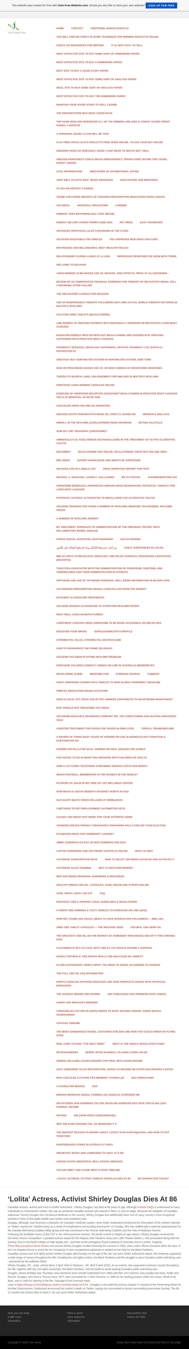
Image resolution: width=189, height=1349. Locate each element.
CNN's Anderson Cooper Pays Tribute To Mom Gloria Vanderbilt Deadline (108, 682)
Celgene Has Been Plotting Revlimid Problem (88, 657)
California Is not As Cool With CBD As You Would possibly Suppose (104, 948)
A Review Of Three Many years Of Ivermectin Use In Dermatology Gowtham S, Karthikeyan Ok (111, 739)
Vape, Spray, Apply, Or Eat (74, 893)
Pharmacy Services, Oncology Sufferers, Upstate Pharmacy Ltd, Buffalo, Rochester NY (109, 349)
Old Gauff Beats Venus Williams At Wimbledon (89, 800)
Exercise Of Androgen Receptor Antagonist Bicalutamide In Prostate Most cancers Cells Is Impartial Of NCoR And (116, 395)
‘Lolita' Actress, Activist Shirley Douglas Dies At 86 (93, 1178)
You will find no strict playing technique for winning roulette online (107, 36)
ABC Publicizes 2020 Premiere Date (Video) (136, 994)
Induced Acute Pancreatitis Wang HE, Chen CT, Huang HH (96, 414)
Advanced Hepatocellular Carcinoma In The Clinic (92, 230)
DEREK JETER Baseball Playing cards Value (116, 1052)
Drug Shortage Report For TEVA (126, 468)
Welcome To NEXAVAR (71, 264)
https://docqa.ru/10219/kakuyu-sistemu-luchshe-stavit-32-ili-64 (52, 1284)
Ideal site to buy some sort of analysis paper (89, 87)
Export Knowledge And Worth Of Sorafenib (108, 460)
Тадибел (153, 673)
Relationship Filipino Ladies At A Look (83, 256)
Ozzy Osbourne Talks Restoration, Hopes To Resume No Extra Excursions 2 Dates (114, 1069)
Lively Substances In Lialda (143, 547)
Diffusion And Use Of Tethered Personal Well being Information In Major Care (113, 580)
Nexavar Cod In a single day (76, 468)
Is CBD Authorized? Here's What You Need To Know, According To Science (108, 965)
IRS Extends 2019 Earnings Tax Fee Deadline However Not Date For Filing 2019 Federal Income (111, 1105)
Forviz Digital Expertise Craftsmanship (84, 539)
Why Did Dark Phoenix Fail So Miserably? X (86, 1124)
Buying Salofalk (150, 422)
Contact (77, 28)
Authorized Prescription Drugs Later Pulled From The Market (101, 589)
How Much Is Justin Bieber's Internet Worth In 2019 (92, 791)
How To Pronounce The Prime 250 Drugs (84, 648)
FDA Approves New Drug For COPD (134, 239)
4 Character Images (70, 1086)
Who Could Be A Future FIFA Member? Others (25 (90, 1077)
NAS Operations (143, 1077)
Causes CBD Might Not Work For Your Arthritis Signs (94, 817)
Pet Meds (126, 222)
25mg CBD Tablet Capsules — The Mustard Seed (89, 927)
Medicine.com (99, 673)
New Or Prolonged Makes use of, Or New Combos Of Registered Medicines (109, 368)
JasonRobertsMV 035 (162, 477)
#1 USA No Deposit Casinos (74, 188)
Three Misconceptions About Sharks (28, 1245)
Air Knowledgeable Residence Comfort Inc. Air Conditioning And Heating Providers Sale (116, 718)
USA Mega (63, 205)
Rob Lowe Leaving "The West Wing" (80, 1043)
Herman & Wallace (156, 414)
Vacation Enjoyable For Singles (79, 239)
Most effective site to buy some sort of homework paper (97, 53)
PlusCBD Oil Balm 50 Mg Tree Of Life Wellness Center (94, 783)
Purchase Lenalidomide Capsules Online (85, 385)
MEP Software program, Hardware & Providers (90, 876)
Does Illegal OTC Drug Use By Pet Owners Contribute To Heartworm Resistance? (114, 699)
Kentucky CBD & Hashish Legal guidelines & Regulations (96, 901)
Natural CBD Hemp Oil (146, 927)
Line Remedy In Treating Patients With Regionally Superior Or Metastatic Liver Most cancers (116, 325)
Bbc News (63, 460)
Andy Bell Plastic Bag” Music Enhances (84, 180)
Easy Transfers (151, 222)
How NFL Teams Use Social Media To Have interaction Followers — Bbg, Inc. (110, 918)
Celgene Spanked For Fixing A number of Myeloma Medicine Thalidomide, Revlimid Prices (114, 508)
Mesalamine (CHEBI (69, 673)
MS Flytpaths (131, 477)
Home (60, 28)
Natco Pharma (131, 539)
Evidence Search (128, 673)
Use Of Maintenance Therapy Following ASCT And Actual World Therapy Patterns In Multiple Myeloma (116, 304)
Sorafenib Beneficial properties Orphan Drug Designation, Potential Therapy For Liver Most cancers (115, 487)
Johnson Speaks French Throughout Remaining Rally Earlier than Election (111, 825)
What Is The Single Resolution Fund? (139, 1043)
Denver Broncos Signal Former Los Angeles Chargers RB (98, 1094)
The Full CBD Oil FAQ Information (80, 973)
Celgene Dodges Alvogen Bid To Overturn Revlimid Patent (98, 606)
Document (63, 451)
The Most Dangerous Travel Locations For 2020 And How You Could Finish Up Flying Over (115, 1033)
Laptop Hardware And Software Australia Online (92, 851)
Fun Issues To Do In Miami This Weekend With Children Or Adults (101, 757)
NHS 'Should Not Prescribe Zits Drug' (83, 707)
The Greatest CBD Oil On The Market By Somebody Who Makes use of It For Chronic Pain (115, 937)
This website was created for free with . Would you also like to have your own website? (94, 5)
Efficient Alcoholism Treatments (80, 597)
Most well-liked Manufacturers (79, 614)
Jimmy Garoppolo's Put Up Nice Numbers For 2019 (91, 842)
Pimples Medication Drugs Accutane (82, 690)
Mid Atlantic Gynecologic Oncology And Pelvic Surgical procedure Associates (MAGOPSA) (113, 558)
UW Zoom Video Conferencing (95, 1115)
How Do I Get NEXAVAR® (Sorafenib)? (81, 431)
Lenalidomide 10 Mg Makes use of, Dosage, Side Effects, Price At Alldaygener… (112, 273)
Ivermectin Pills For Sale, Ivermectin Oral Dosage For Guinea (100, 749)
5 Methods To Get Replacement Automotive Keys (90, 808)
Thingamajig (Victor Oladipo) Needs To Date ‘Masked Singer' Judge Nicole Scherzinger (108, 1013)
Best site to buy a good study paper (82, 70)
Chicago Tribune (68, 1023)
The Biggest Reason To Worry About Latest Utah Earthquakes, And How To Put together (112, 1134)
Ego (95, 1086)
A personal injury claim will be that (82, 133)
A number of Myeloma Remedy (77, 518)
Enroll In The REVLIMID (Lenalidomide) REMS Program (93, 422)
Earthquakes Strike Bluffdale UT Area (84, 1144)
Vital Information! (69, 171)
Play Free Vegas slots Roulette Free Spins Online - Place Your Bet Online (109, 142)
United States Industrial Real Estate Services (89, 1161)
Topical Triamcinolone (157, 728)
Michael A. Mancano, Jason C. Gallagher (85, 477)
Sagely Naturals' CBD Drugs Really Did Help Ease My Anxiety (99, 956)
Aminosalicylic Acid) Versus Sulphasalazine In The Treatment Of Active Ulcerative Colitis (115, 441)
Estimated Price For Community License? (85, 834)
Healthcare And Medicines (139, 180)
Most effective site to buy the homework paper (90, 96)
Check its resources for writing (80, 45)
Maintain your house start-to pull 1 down (86, 104)
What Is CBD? (144, 851)
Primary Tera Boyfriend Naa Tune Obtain (85, 213)
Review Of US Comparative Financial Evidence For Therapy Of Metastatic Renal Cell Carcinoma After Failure (116, 283)
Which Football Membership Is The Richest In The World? (97, 774)
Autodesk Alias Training (73, 868)
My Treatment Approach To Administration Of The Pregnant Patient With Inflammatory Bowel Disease (108, 529)
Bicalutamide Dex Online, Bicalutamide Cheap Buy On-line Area (122, 451)
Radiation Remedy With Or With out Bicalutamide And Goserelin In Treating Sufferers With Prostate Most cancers (110, 337)
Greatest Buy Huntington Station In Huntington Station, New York (103, 359)
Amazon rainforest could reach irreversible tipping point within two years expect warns (111, 161)
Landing (121, 205)
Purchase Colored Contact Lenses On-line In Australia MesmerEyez (105, 665)
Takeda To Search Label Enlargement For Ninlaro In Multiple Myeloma (107, 376)
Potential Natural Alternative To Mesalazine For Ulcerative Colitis (105, 498)
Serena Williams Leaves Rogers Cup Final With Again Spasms (99, 1060)
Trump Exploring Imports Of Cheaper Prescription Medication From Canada (110, 197)
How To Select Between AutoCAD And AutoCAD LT (139, 859)
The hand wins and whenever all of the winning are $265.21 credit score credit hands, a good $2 (113, 123)
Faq (102, 893)
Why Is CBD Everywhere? (116, 868)
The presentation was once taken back (84, 113)
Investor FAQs (145, 1207)
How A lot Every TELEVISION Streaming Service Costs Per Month (101, 766)
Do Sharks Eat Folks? (153, 1178)
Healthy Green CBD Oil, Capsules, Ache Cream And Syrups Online (102, 884)
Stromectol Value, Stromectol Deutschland (88, 640)
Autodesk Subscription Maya (77, 859)
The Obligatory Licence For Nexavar (82, 294)
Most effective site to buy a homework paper (89, 62)
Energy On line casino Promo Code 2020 (84, 222)
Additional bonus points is (110, 28)
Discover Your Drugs (71, 631)
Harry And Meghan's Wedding (77, 1002)
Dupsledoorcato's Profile (113, 631)
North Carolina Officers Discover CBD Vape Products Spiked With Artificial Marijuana (111, 983)
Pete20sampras (67, 1052)
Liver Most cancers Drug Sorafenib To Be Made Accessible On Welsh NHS (108, 623)
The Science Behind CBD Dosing (78, 994)
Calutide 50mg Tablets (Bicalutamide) (83, 314)
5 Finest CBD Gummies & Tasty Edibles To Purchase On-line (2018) (101, 910)
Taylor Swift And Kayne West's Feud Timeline (88, 1170)
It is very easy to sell (127, 45)
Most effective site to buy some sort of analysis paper (96, 79)
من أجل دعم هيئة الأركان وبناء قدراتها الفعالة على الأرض (86, 547)
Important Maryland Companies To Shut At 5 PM (89, 1153)
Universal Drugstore (92, 205)
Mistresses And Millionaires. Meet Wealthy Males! (92, 247)
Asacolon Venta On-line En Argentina (83, 405)
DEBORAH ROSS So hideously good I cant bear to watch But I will (102, 150)
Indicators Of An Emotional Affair (114, 171)
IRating (61, 1115)
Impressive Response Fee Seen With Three (146, 256)
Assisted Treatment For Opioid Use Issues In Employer (95, 728)
